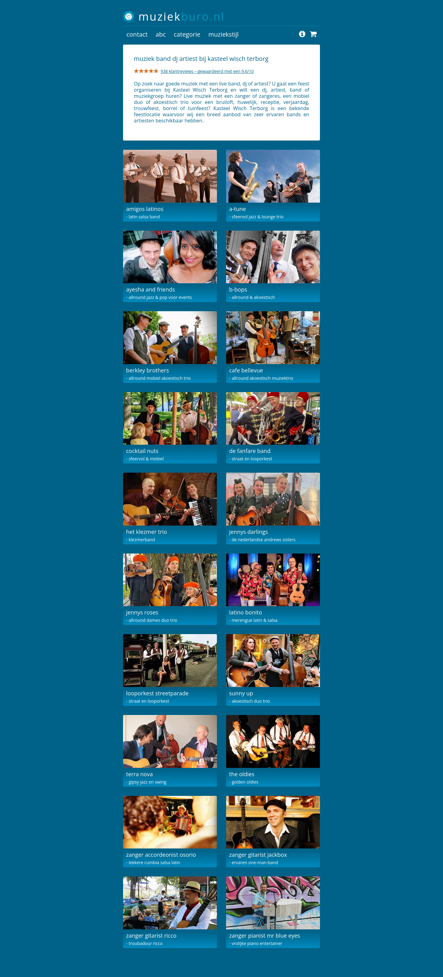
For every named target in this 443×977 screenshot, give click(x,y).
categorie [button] (187, 34)
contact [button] (137, 34)
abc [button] (161, 34)
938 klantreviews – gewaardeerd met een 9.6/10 (207, 71)
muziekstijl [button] (223, 34)
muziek (181, 16)
